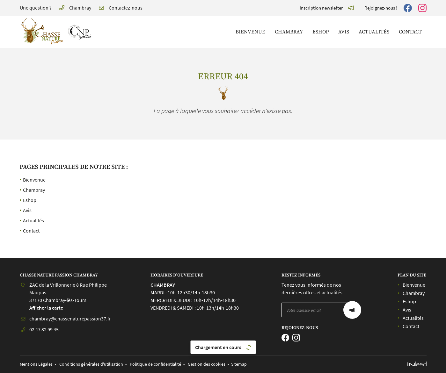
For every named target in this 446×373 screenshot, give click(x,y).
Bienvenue (250, 32)
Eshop (320, 32)
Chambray (289, 32)
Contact (410, 32)
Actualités (374, 32)
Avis (343, 32)
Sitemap (239, 364)
